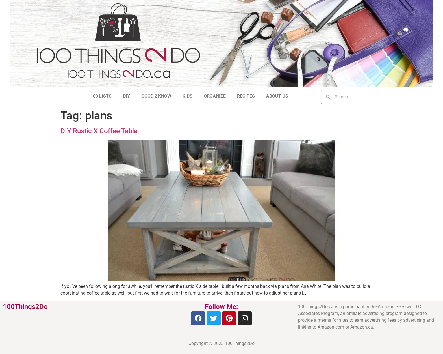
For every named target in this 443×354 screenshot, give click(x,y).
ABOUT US (277, 96)
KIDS (187, 96)
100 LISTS (101, 96)
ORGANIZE (215, 96)
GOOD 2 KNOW (156, 96)
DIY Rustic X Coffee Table (99, 131)
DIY (126, 96)
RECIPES (246, 96)
